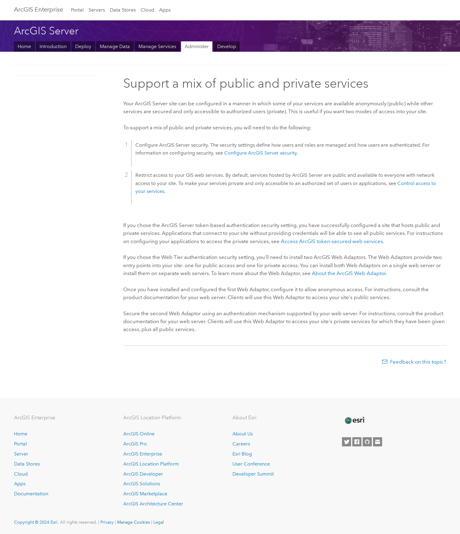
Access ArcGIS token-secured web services (332, 241)
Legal (158, 522)
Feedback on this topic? (418, 362)
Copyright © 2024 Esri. (36, 522)
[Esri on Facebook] (356, 441)
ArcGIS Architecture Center (153, 504)
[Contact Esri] (377, 441)
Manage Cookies (133, 522)
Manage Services (157, 46)
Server (21, 454)
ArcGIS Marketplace (145, 494)
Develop (226, 46)
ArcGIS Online (139, 434)
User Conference (251, 464)
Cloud (147, 10)
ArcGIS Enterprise (38, 9)
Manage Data (115, 46)
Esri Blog (242, 454)
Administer (197, 46)
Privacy (107, 522)
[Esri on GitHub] (367, 441)
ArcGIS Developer (143, 474)
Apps (165, 10)
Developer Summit (253, 474)
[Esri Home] (354, 420)
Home (24, 46)
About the (349, 273)
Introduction (53, 46)
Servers (97, 10)
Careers (241, 444)
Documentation (31, 494)
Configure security (260, 153)
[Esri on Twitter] (346, 441)
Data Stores (123, 10)
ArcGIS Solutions (141, 484)
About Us (242, 434)
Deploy (83, 46)
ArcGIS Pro (135, 444)
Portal (77, 10)
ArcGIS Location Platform (151, 464)
